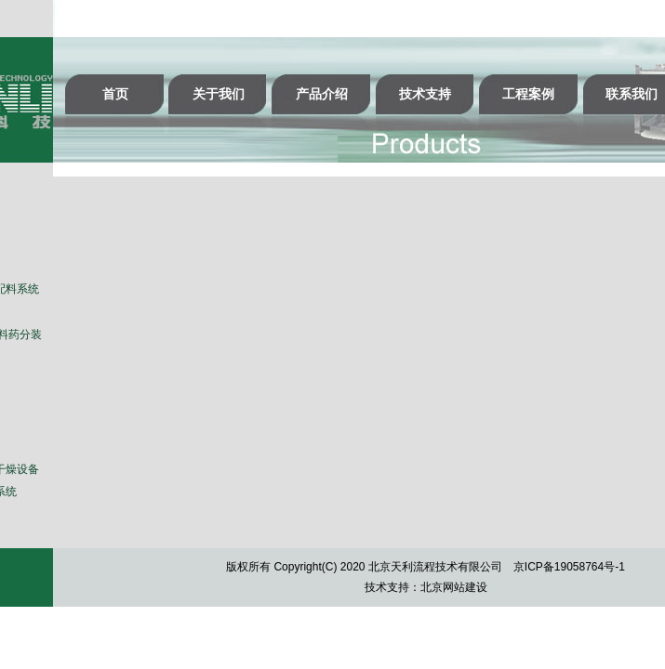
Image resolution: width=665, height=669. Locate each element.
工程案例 (528, 93)
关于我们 (219, 93)
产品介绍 (322, 93)
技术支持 (425, 93)
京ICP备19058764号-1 (569, 566)
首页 (115, 93)
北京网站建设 (453, 587)
